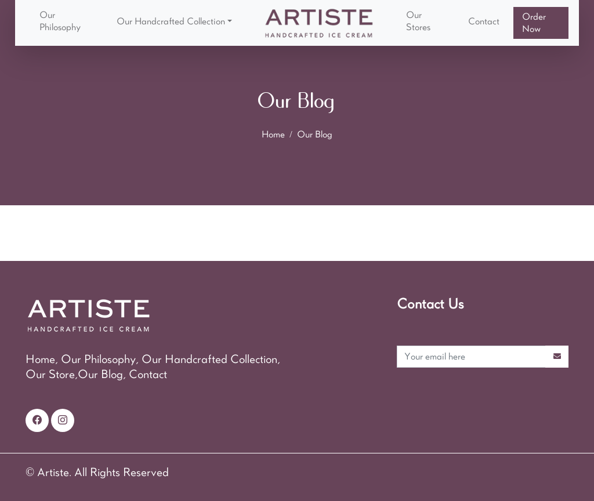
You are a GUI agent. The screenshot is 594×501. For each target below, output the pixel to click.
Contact (483, 21)
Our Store (50, 374)
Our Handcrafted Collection (171, 21)
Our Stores (418, 21)
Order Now (534, 23)
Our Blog (314, 134)
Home (273, 134)
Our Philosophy (60, 21)
